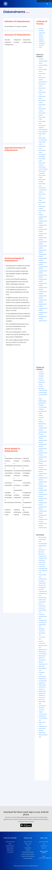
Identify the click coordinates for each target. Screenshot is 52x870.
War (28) (41, 730)
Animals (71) (42, 550)
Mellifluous (41, 41)
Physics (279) (42, 685)
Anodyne (41, 37)
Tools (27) (41, 710)
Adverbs (28, 850)
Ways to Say (28, 843)
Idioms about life (43, 131)
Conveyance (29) (43, 568)
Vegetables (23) (43, 726)
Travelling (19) (42, 716)
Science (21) (42, 697)
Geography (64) (43, 620)
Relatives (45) (42, 691)
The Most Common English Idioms (43, 61)
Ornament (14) (42, 678)
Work (40, 419)
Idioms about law (43, 129)
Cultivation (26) (43, 579)
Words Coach (25, 865)
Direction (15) (42, 585)
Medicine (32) (42, 655)
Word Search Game (28, 858)
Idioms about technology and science (43, 190)
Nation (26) (41, 666)
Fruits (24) (41, 614)
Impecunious (42, 32)
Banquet (41, 34)
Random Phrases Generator (28, 856)
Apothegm (41, 30)
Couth (40, 47)
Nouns (10, 843)
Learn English (10, 852)
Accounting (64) (43, 543)
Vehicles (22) (42, 728)
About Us (44, 848)
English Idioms (10, 850)
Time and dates (43, 392)
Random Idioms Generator (28, 854)
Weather (41, 421)
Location (41, 386)
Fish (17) (41, 604)
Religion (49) (42, 693)
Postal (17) (41, 689)
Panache (41, 28)
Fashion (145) (42, 599)
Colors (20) (42, 564)
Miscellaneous (42, 423)
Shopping (41, 405)
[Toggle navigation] (47, 4)
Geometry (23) (42, 622)
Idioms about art (43, 81)
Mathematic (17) (43, 649)
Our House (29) (42, 680)
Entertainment (42, 403)
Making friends (42, 401)
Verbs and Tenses (10, 841)
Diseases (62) (42, 587)
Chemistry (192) (43, 558)
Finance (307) (42, 601)
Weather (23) (42, 732)
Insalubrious (42, 43)
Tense (28, 845)
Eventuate (41, 45)
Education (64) (42, 597)
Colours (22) (42, 566)
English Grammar (10, 845)
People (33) (42, 683)
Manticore (41, 39)
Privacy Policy (44, 845)
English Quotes (10, 848)
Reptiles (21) (42, 695)
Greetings (41, 376)
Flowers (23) (42, 608)
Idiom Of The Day (28, 841)
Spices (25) (42, 699)
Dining (40, 398)
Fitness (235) (42, 606)
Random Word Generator (28, 852)
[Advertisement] (18, 94)
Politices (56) (42, 687)
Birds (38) (41, 552)
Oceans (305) (42, 676)
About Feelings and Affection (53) (42, 539)
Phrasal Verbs (28, 848)
